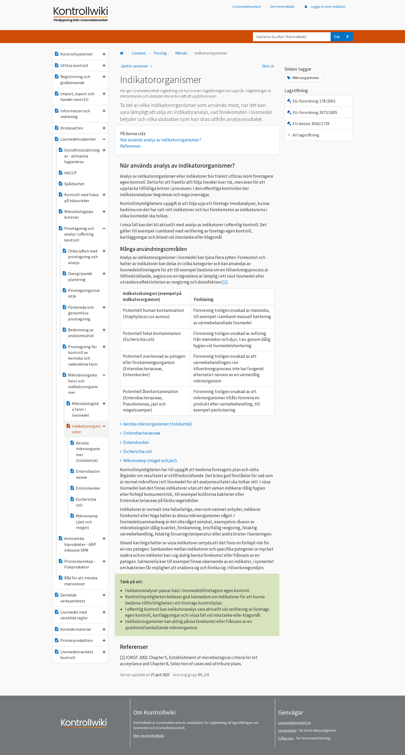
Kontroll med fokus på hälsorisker (81, 197)
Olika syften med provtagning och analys (83, 256)
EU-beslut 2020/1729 (307, 123)
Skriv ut (268, 66)
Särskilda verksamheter (79, 597)
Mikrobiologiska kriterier (81, 214)
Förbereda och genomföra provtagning (83, 313)
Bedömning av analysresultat (83, 332)
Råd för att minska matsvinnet (77, 580)
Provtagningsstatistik (81, 293)
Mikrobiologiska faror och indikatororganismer (83, 383)
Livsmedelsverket (247, 6)
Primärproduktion (79, 640)
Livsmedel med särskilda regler (79, 614)
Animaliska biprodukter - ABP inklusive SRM (81, 544)
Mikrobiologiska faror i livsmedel (85, 409)
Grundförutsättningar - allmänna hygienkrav (81, 155)
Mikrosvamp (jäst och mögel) (84, 521)
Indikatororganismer (85, 428)
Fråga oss (286, 738)
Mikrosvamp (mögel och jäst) (150, 460)
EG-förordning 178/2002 (310, 101)
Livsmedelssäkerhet (79, 139)
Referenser (130, 146)
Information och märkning (79, 113)
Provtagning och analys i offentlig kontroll (81, 234)
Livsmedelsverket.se (294, 722)
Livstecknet (287, 730)
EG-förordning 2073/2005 (311, 112)
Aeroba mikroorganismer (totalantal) (85, 451)
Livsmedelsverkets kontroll (79, 654)
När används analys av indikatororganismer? (160, 140)
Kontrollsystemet (79, 54)
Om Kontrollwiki (282, 6)
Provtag (161, 53)
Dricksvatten (79, 128)
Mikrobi (182, 53)
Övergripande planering (83, 276)
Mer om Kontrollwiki (148, 735)
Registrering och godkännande (79, 79)
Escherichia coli (83, 502)
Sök (337, 36)
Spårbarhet (71, 183)
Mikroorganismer (302, 77)
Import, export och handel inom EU (79, 96)
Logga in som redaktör (325, 6)
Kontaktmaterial (79, 629)
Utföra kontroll (79, 65)
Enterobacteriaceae (85, 474)
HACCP (67, 172)
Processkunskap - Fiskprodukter (81, 564)
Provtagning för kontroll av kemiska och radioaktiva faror (83, 355)
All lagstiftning (302, 135)
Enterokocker (85, 488)
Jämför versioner (137, 66)
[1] (225, 282)
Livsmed (139, 53)
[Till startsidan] (122, 53)
